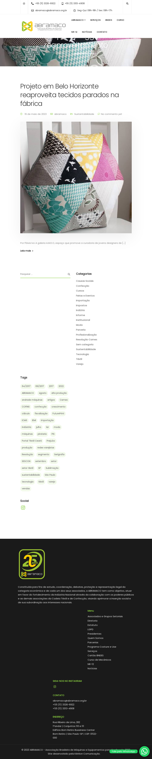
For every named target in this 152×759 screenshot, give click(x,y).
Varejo (79, 364)
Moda (79, 325)
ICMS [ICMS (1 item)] (24, 420)
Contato (102, 32)
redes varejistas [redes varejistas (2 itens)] (45, 447)
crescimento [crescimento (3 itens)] (58, 406)
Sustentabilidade (84, 114)
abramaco (60, 114)
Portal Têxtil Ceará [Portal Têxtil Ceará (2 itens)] (32, 440)
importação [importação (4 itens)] (47, 420)
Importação (83, 300)
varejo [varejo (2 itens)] (52, 481)
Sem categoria (84, 344)
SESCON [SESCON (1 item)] (26, 461)
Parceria (80, 329)
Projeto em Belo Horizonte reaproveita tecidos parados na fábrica (69, 95)
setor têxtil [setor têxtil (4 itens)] (27, 468)
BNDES (108, 20)
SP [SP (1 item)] (39, 468)
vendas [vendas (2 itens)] (26, 488)
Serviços (95, 20)
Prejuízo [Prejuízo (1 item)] (51, 440)
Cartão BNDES (96, 655)
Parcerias (93, 642)
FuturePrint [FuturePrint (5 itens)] (58, 413)
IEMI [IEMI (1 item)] (34, 420)
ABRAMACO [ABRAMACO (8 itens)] (28, 393)
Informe (80, 315)
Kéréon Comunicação (87, 753)
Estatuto (93, 625)
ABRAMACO (77, 20)
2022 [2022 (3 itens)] (61, 386)
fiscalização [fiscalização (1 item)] (41, 413)
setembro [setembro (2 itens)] (40, 461)
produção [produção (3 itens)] (27, 447)
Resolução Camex (86, 339)
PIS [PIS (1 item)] (53, 434)
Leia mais (25, 251)
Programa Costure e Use (102, 646)
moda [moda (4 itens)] (57, 427)
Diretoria (92, 620)
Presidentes (94, 633)
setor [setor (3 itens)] (53, 461)
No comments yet (111, 114)
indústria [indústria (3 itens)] (26, 427)
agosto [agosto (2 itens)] (42, 393)
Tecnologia (82, 354)
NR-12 (74, 32)
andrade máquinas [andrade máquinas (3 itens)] (32, 399)
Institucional (83, 320)
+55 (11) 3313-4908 (63, 708)
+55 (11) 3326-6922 (63, 704)
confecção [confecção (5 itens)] (41, 406)
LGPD (90, 629)
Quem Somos (95, 638)
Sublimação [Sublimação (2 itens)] (52, 468)
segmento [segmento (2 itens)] (43, 454)
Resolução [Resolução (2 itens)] (27, 454)
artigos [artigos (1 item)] (51, 399)
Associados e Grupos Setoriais (105, 616)
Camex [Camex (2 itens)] (64, 399)
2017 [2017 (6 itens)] (51, 386)
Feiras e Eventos (85, 295)
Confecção (82, 286)
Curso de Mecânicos (99, 659)
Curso (120, 20)
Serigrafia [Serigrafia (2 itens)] (59, 454)
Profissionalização (86, 334)
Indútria (80, 310)
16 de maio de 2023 (36, 114)
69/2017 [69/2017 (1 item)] (39, 386)
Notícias (87, 32)
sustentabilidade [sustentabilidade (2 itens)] (31, 474)
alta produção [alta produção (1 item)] (59, 393)
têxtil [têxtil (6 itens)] (41, 481)
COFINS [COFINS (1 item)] (26, 406)
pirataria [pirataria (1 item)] (42, 434)
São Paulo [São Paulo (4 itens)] (50, 474)
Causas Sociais (84, 281)
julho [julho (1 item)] (38, 427)
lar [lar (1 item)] (47, 427)
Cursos (80, 290)
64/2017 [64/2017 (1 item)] (26, 386)
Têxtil (79, 359)
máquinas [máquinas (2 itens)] (27, 434)
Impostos (81, 305)
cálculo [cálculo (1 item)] (26, 413)
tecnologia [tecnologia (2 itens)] (27, 481)
